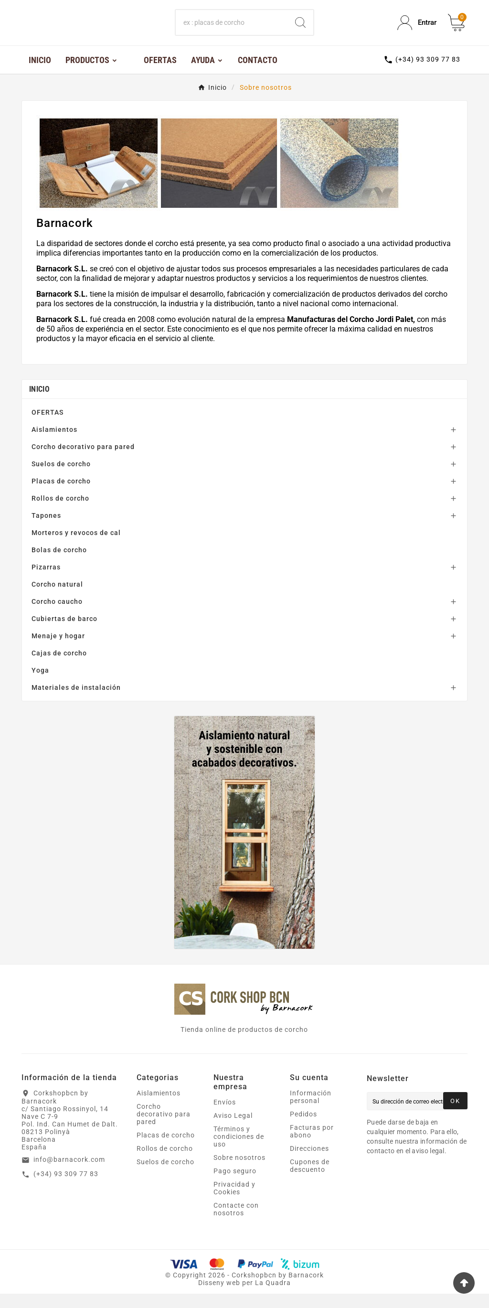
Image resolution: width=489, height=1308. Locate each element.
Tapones (46, 530)
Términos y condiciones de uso (238, 1150)
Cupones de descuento (310, 1180)
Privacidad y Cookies (234, 1202)
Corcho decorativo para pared (83, 461)
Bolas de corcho (59, 564)
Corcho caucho (57, 616)
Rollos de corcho (60, 512)
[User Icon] (416, 29)
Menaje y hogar (58, 650)
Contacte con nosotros (236, 1223)
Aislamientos (54, 444)
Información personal (310, 1111)
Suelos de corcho (61, 478)
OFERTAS (48, 426)
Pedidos (303, 1128)
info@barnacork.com (69, 1174)
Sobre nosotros (239, 1172)
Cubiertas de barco (64, 633)
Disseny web (219, 1297)
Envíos (224, 1116)
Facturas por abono (312, 1145)
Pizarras (46, 581)
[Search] (300, 30)
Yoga (40, 684)
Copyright (190, 1289)
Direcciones (309, 1163)
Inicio (39, 403)
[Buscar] (231, 30)
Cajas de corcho (59, 667)
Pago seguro (234, 1185)
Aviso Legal (233, 1130)
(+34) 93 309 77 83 (65, 1188)
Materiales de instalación (76, 702)
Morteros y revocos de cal (76, 547)
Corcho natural (57, 598)
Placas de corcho (61, 495)
